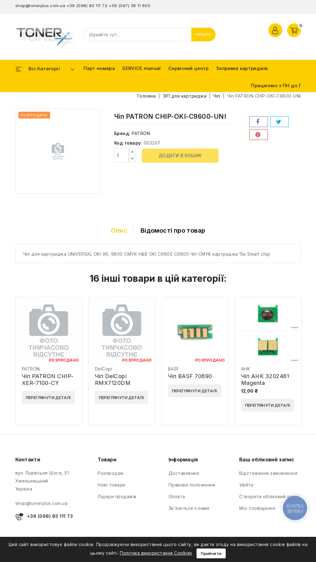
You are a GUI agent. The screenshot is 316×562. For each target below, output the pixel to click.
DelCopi (103, 368)
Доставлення (184, 473)
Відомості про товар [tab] (173, 230)
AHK (245, 368)
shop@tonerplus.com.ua (40, 5)
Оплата (177, 496)
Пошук (203, 34)
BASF (173, 368)
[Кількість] (121, 155)
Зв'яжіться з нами (189, 508)
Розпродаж (111, 473)
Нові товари (111, 484)
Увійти (246, 484)
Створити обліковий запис (269, 496)
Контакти (27, 459)
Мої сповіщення (257, 508)
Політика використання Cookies (156, 553)
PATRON (141, 133)
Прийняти (211, 553)
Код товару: (128, 142)
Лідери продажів (117, 496)
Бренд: (122, 133)
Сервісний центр (188, 68)
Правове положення (192, 484)
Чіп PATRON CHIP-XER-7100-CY (48, 379)
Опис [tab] (119, 230)
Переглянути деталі (48, 397)
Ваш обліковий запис (267, 459)
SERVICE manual (141, 68)
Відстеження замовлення (268, 473)
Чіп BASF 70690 (190, 376)
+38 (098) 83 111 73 (87, 5)
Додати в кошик (180, 155)
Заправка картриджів (242, 68)
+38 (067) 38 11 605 (129, 5)
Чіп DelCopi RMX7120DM (113, 379)
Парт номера (99, 68)
